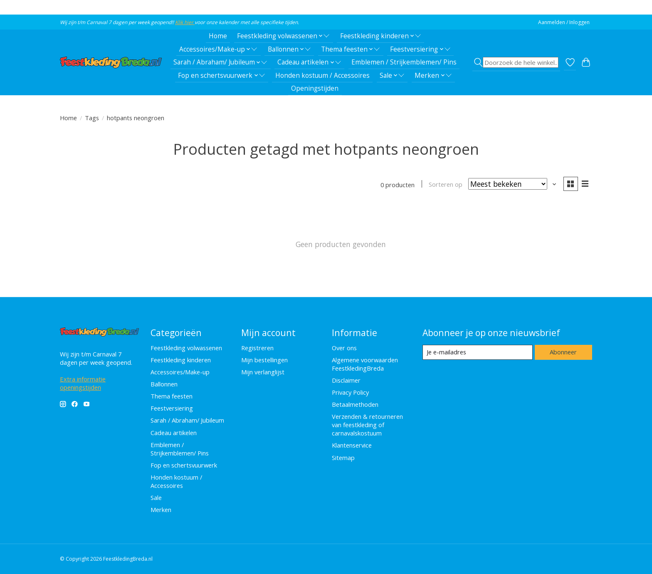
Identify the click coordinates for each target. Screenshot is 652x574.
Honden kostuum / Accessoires (322, 75)
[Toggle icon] (516, 62)
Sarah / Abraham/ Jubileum (187, 420)
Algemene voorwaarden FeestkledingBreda (365, 364)
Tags (92, 118)
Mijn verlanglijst (262, 372)
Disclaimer (346, 380)
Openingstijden (314, 88)
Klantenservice (352, 445)
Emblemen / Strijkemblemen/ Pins (404, 62)
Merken (161, 509)
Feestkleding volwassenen (186, 348)
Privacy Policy (350, 392)
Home (218, 36)
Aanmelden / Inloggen (564, 22)
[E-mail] (477, 352)
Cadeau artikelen (174, 432)
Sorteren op (445, 184)
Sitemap (343, 457)
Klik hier (185, 22)
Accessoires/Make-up (180, 372)
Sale (156, 497)
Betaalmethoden (355, 404)
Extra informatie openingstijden (83, 383)
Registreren (257, 348)
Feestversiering (172, 408)
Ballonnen (164, 384)
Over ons (344, 348)
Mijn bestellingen (264, 360)
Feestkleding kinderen (181, 360)
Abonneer (563, 352)
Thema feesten (172, 396)
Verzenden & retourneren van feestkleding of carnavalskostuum (367, 424)
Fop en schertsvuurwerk (184, 465)
